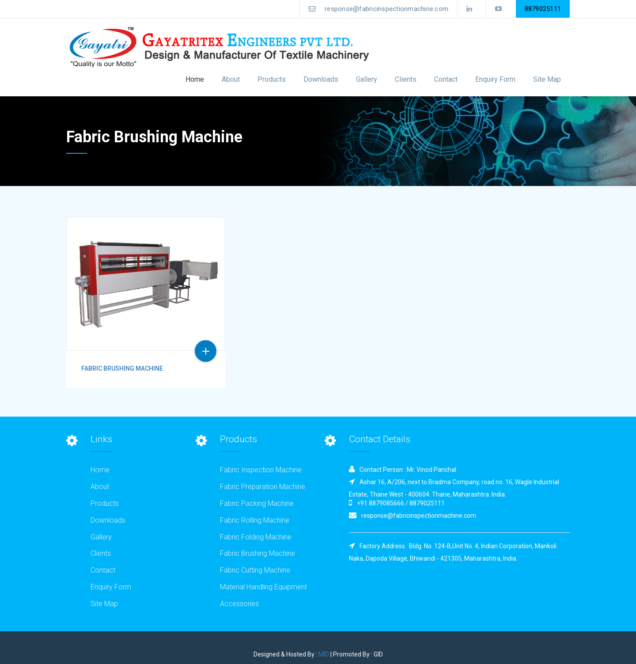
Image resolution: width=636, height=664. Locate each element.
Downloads (320, 79)
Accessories (239, 603)
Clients (405, 79)
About (100, 486)
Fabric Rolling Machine (254, 520)
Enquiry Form (495, 79)
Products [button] (271, 79)
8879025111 (543, 9)
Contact (446, 79)
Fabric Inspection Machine (261, 470)
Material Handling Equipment (263, 587)
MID (323, 654)
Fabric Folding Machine (256, 537)
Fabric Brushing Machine (122, 368)
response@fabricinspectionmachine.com (378, 10)
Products (105, 503)
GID (378, 654)
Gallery (366, 79)
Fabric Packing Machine (257, 503)
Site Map (547, 79)
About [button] (231, 79)
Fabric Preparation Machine (262, 486)
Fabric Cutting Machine (255, 570)
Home (195, 79)
